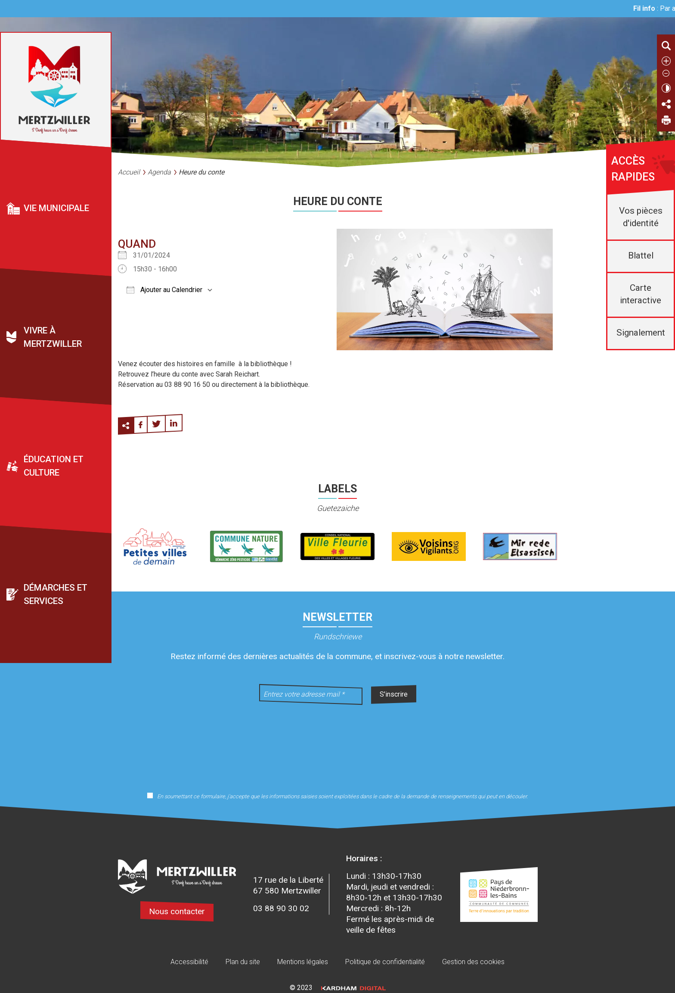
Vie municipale (56, 208)
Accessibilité (189, 962)
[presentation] (337, 743)
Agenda (159, 172)
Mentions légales (302, 962)
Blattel (640, 255)
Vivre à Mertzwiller (53, 337)
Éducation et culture (54, 466)
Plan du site (243, 962)
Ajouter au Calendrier (164, 290)
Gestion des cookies (473, 962)
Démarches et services (55, 594)
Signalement (640, 332)
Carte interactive (640, 294)
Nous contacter (177, 911)
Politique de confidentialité (385, 962)
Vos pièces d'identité (641, 216)
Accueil (129, 172)
